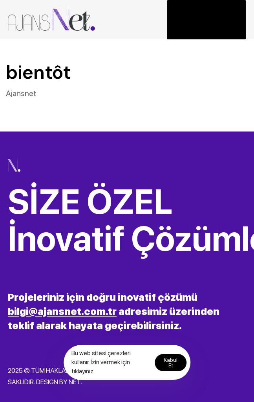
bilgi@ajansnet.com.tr (62, 311)
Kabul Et (170, 363)
